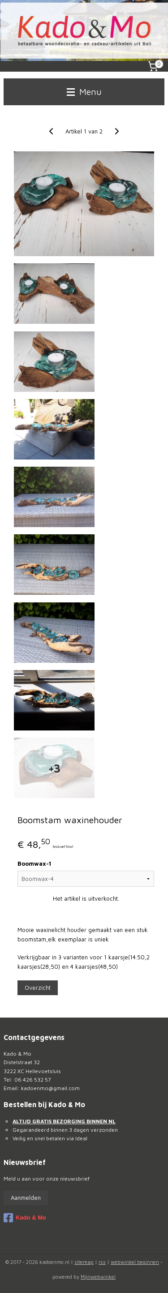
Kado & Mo (25, 1217)
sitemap (84, 1262)
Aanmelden (26, 1197)
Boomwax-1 (34, 864)
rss (102, 1262)
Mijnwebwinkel (98, 1277)
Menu (84, 91)
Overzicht (38, 987)
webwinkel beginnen (135, 1262)
